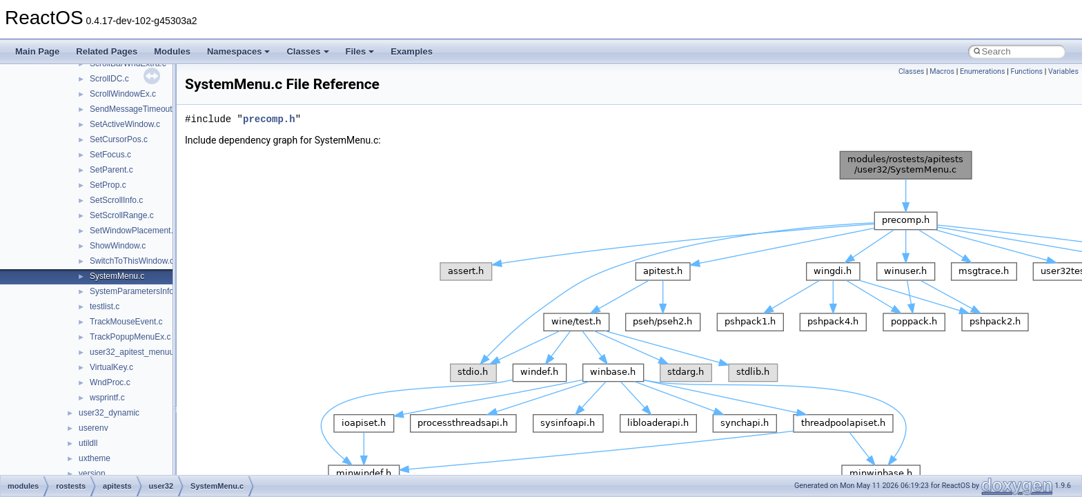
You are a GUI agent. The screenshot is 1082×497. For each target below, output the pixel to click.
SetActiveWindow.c (125, 124)
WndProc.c (110, 382)
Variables (1063, 71)
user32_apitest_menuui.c (136, 352)
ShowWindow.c (118, 246)
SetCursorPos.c (119, 139)
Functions (1026, 71)
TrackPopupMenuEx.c (130, 337)
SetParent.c (111, 170)
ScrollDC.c (109, 79)
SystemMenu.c (117, 276)
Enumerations (982, 71)
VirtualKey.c (111, 367)
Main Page (37, 51)
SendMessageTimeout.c (134, 109)
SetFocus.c (110, 154)
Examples (412, 51)
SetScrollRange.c (122, 215)
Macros (941, 71)
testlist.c (104, 306)
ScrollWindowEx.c (123, 94)
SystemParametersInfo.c (135, 291)
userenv (93, 428)
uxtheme (94, 458)
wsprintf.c (107, 397)
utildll (88, 443)
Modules (172, 51)
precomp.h (269, 119)
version (92, 473)
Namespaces (238, 51)
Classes (307, 51)
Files (360, 51)
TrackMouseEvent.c (126, 322)
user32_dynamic (109, 413)
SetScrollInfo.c (116, 200)
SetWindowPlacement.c (133, 230)
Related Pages (106, 51)
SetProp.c (108, 185)
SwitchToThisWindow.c (132, 261)
